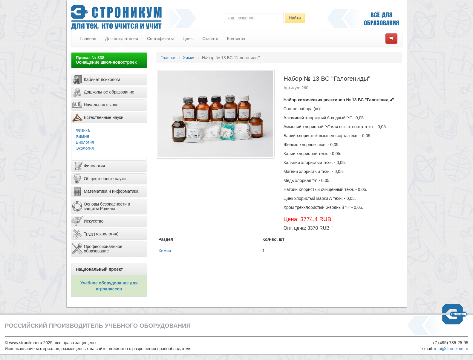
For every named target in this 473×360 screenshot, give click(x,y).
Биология (85, 142)
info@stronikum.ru (451, 348)
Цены (188, 38)
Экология (85, 148)
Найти (295, 18)
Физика (83, 130)
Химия (82, 136)
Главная (88, 38)
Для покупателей (121, 38)
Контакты (236, 38)
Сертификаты (160, 38)
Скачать (210, 38)
